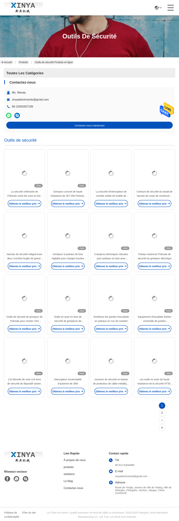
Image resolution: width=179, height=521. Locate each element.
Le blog (68, 481)
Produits (23, 62)
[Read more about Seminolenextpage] (162, 420)
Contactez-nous (73, 488)
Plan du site (29, 512)
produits (69, 467)
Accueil (6, 62)
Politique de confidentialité (11, 514)
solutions (69, 474)
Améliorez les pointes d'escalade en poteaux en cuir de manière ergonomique (111, 321)
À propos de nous (74, 460)
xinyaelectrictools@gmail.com (30, 99)
